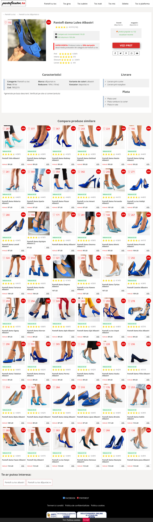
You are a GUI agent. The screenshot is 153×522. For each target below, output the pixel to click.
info (22, 164)
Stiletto (125, 3)
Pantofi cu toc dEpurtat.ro (29, 14)
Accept (86, 520)
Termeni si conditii (55, 505)
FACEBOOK (69, 498)
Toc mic (112, 3)
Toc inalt (98, 3)
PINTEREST (83, 498)
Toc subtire (82, 3)
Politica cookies (98, 505)
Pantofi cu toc (50, 3)
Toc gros (67, 3)
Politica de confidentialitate (77, 505)
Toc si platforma (142, 3)
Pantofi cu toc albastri (14, 482)
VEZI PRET (126, 45)
